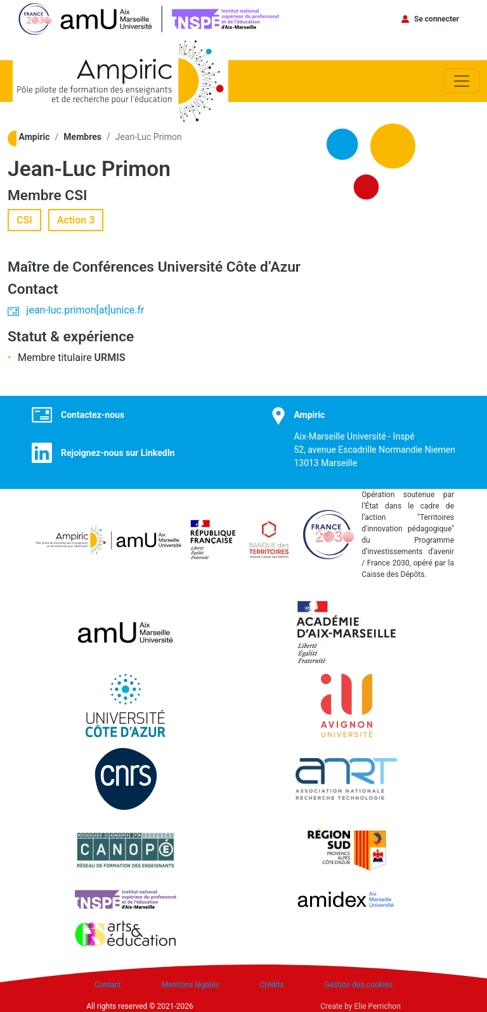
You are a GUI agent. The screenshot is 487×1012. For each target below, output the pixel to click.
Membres (82, 137)
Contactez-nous (92, 415)
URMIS (110, 357)
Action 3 (76, 220)
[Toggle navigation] (461, 81)
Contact (107, 984)
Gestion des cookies (359, 984)
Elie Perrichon (377, 1006)
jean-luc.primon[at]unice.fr (86, 310)
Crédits (272, 984)
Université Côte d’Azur (229, 266)
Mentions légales (190, 984)
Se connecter (436, 19)
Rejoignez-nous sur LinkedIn (118, 453)
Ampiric (34, 137)
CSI (76, 195)
